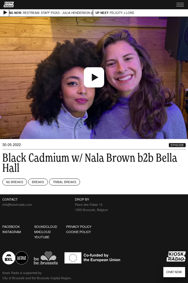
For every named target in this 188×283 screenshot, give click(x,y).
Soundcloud (45, 226)
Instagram (11, 232)
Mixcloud (42, 232)
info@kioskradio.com (17, 204)
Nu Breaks (14, 182)
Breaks (38, 182)
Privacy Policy (78, 226)
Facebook (11, 226)
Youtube (41, 237)
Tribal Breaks (64, 182)
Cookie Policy (78, 232)
